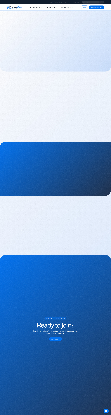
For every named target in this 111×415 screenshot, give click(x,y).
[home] (14, 7)
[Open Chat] (106, 411)
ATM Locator (76, 2)
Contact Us (67, 2)
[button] (35, 7)
